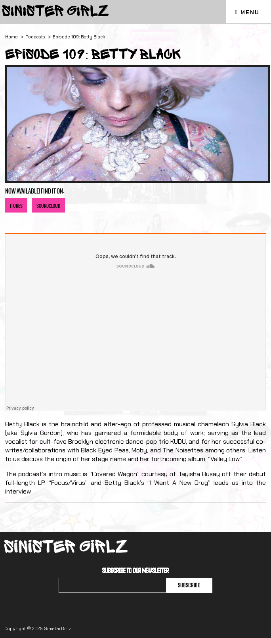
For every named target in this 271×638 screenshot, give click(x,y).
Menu (247, 12)
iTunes (16, 206)
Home (11, 37)
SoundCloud (48, 206)
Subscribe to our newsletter (135, 570)
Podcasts (35, 37)
